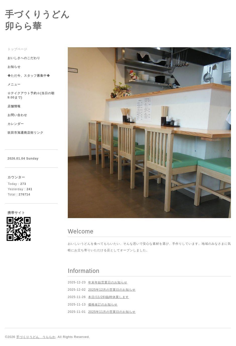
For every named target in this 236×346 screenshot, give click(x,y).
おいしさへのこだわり (24, 58)
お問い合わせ (17, 115)
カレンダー (16, 124)
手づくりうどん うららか (35, 337)
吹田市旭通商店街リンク (25, 132)
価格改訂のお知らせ (102, 304)
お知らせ (14, 67)
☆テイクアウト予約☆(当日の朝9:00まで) (31, 95)
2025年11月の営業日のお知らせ (112, 312)
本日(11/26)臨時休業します (108, 297)
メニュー (14, 84)
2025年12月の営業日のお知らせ (112, 289)
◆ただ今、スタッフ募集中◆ (29, 75)
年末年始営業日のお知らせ (107, 282)
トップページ (17, 49)
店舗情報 (14, 106)
